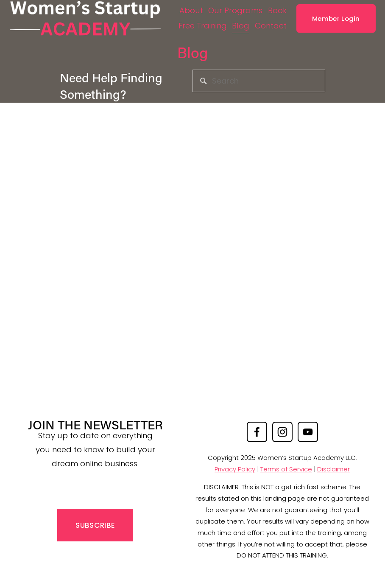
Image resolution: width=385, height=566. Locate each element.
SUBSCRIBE (95, 525)
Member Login (330, 23)
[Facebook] (257, 432)
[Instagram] (282, 432)
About (209, 8)
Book (194, 23)
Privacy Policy (235, 469)
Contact (265, 38)
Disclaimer (333, 469)
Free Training (233, 23)
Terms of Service (286, 469)
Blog (272, 23)
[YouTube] (308, 432)
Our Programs (253, 8)
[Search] (258, 81)
